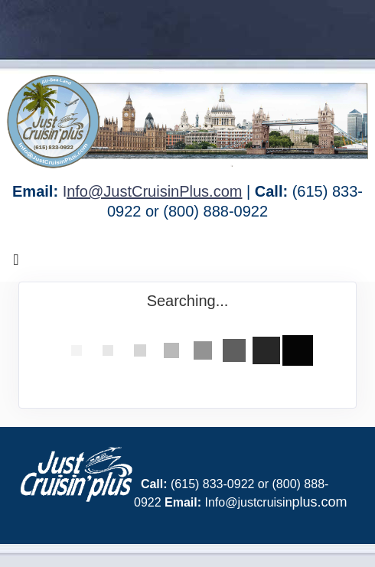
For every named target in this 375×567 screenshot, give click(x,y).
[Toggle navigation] (16, 263)
